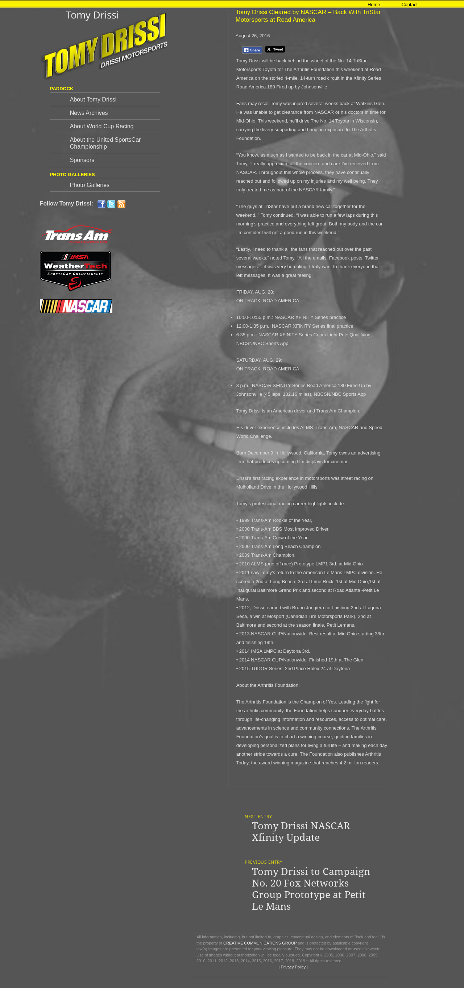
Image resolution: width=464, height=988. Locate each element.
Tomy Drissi (92, 14)
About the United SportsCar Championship (105, 143)
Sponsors (82, 160)
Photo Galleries (89, 185)
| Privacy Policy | (292, 967)
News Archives (89, 113)
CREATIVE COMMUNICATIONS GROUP (260, 943)
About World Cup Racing (102, 126)
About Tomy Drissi (93, 99)
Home (374, 4)
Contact (409, 4)
